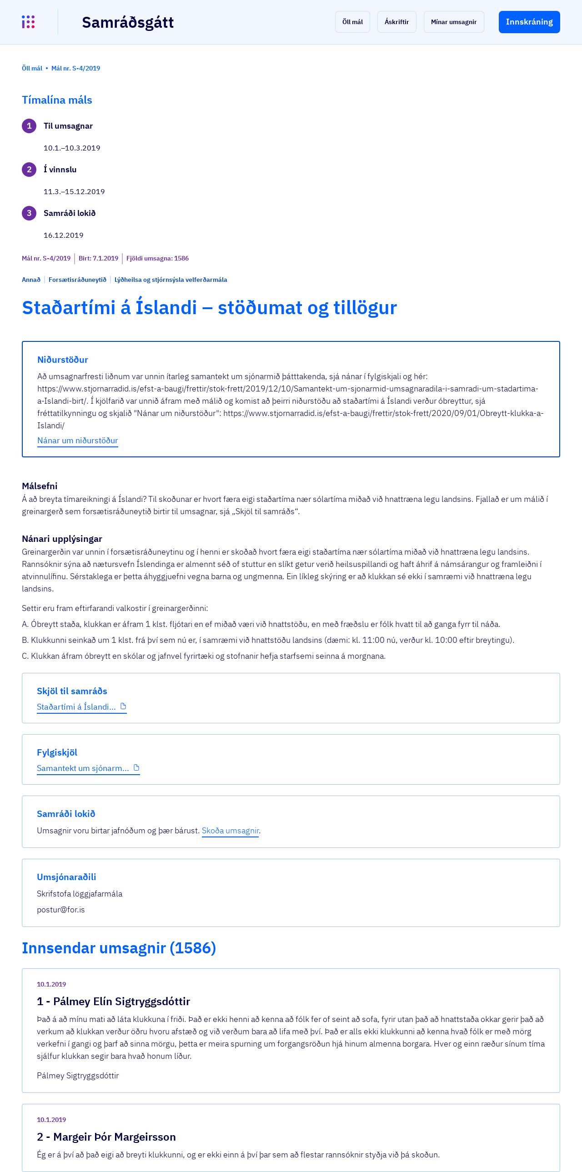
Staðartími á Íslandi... (76, 309)
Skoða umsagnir (477, 150)
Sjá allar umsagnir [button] (200, 1056)
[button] (352, 22)
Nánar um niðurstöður (215, 351)
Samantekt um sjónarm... (83, 370)
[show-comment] (404, 750)
